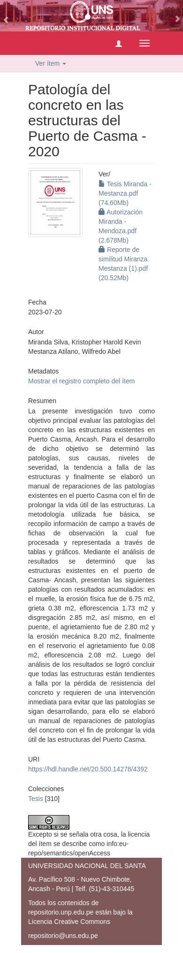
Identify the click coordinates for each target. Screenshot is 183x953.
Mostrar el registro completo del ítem (81, 381)
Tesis (35, 798)
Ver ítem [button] (50, 63)
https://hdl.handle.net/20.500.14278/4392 (88, 769)
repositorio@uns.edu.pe (63, 935)
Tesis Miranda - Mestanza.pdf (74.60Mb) (125, 193)
